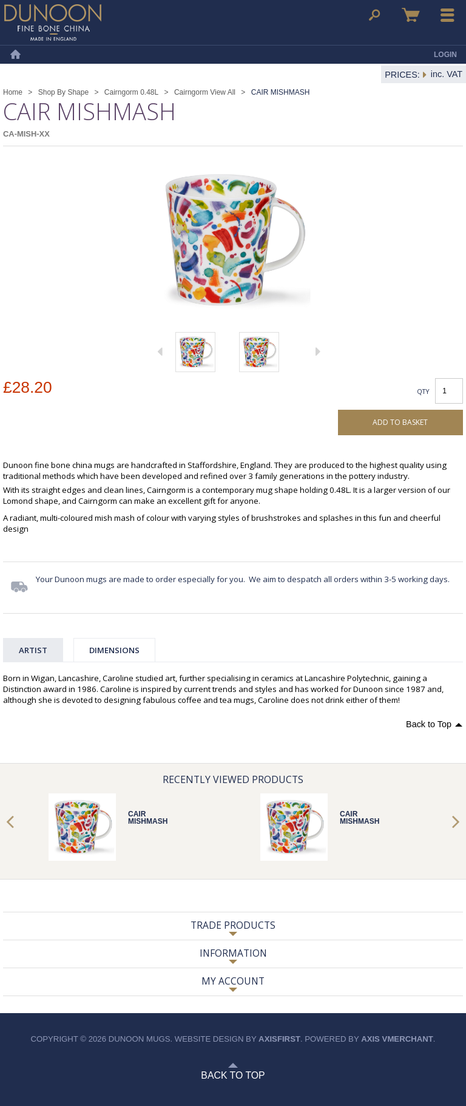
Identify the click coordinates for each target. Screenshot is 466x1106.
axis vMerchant (397, 1038)
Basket (411, 15)
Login (445, 54)
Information (233, 953)
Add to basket (400, 422)
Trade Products (233, 925)
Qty (423, 391)
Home (15, 55)
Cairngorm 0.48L (131, 92)
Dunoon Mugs (52, 22)
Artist (33, 650)
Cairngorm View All (204, 92)
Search (374, 15)
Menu (448, 15)
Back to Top (428, 724)
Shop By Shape (63, 92)
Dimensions (114, 650)
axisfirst (279, 1038)
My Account (233, 981)
